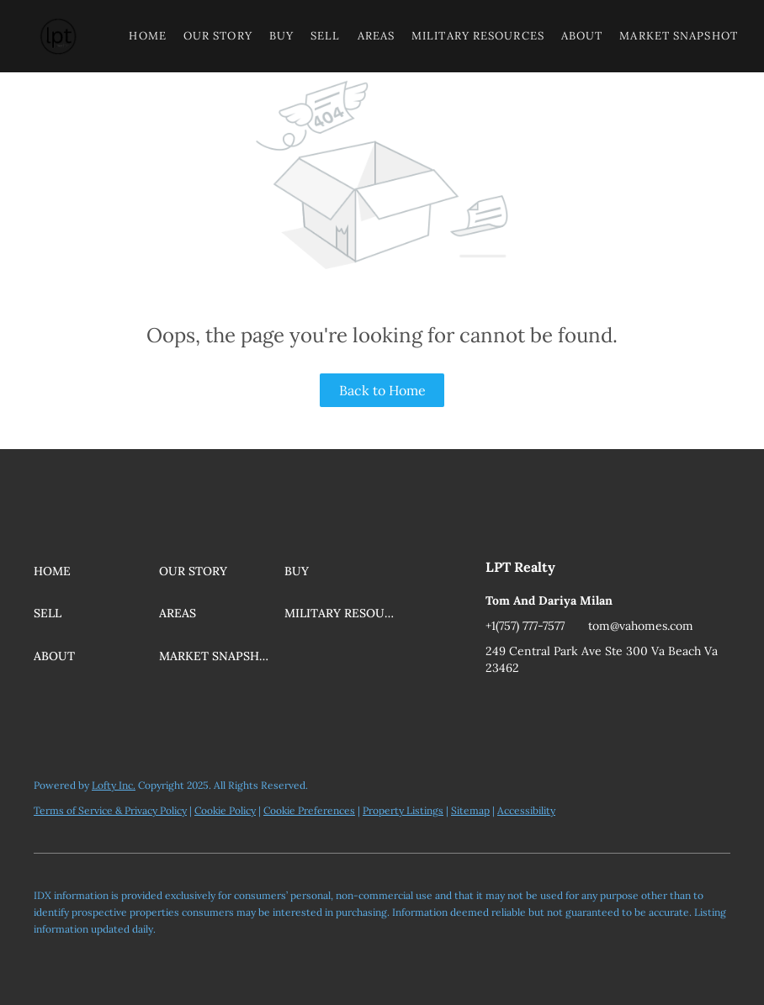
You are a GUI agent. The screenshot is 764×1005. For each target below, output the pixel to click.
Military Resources (477, 36)
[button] (58, 36)
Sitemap (470, 810)
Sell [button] (325, 36)
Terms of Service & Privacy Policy (110, 810)
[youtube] (498, 705)
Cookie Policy (225, 810)
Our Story (217, 36)
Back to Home (382, 390)
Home (147, 36)
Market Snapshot (678, 36)
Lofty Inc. (113, 785)
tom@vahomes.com (640, 625)
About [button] (582, 36)
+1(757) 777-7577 (525, 625)
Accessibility (526, 810)
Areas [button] (376, 36)
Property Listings (403, 810)
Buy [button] (281, 36)
